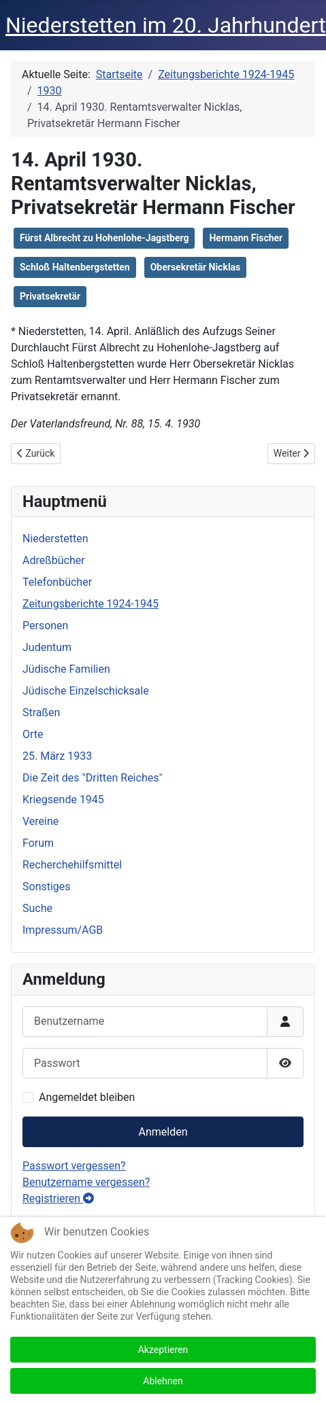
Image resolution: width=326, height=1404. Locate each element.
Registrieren (58, 1198)
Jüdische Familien (66, 669)
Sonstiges (46, 886)
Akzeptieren (163, 1349)
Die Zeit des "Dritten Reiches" (92, 777)
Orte (33, 734)
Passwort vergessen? (74, 1165)
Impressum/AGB (62, 930)
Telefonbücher (57, 582)
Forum (38, 843)
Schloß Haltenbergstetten (75, 267)
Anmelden (162, 1131)
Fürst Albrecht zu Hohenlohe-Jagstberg (104, 237)
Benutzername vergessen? (86, 1182)
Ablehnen (162, 1380)
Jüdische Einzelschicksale (85, 690)
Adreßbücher (53, 560)
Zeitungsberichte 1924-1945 (90, 603)
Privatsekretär (50, 296)
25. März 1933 (57, 756)
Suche (37, 908)
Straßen (41, 712)
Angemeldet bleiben (87, 1097)
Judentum (46, 647)
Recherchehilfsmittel (72, 864)
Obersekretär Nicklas (195, 267)
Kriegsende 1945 (63, 799)
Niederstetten (55, 538)
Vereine (40, 821)
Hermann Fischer (245, 237)
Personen (45, 625)
